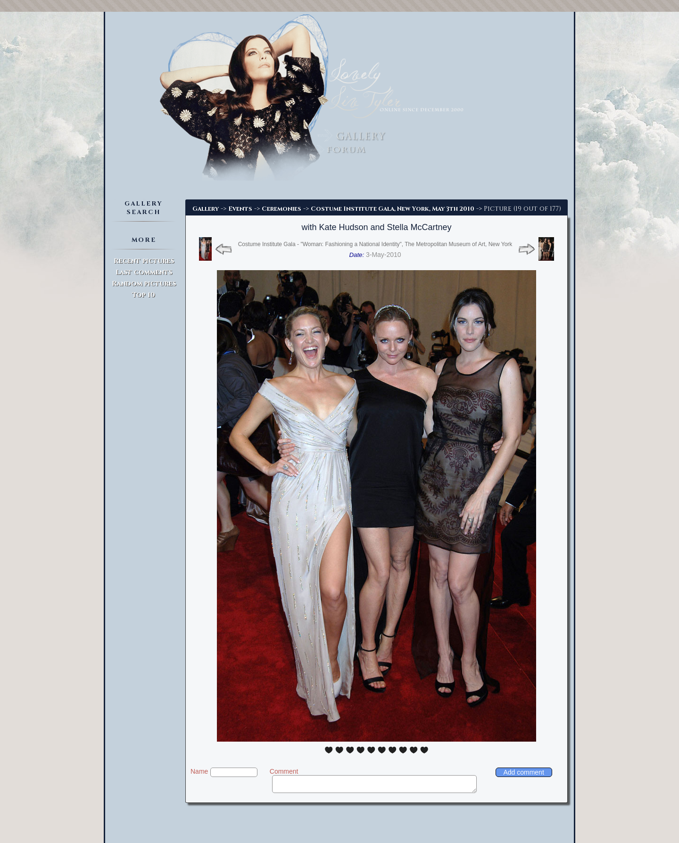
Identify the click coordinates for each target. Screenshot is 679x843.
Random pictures (144, 283)
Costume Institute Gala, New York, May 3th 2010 (392, 209)
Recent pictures (144, 260)
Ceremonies (281, 209)
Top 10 (143, 294)
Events (240, 209)
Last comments (144, 272)
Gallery (205, 209)
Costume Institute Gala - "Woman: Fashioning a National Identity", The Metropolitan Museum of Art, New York (375, 244)
